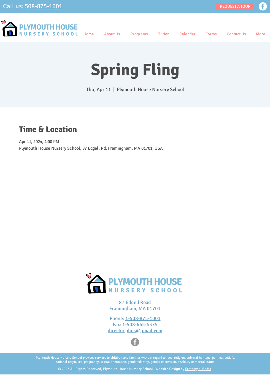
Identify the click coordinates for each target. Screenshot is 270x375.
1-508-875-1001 (143, 318)
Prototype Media (198, 369)
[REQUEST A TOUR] (235, 6)
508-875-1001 (43, 6)
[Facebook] (263, 6)
